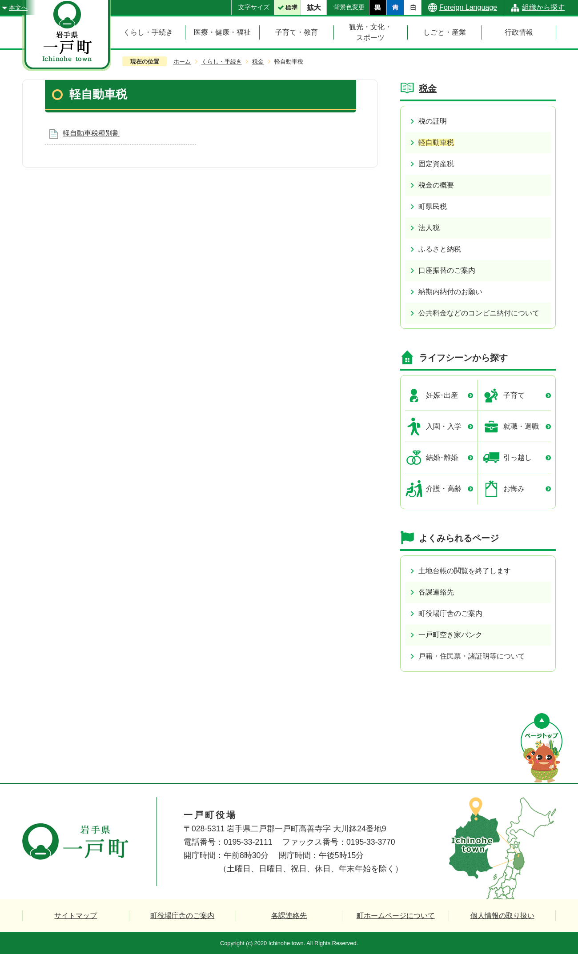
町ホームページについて (396, 915)
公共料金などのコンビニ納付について (478, 313)
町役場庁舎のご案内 (450, 613)
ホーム (182, 61)
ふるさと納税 (439, 249)
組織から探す (543, 7)
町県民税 (432, 206)
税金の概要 (436, 185)
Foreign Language (468, 7)
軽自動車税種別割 (91, 133)
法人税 (429, 228)
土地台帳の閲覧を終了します (464, 571)
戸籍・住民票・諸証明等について (471, 656)
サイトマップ (75, 915)
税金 (258, 61)
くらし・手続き (221, 61)
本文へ (18, 7)
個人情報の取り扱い (502, 915)
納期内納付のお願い (450, 291)
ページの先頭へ (541, 748)
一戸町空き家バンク (450, 635)
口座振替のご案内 (446, 270)
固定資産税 (436, 164)
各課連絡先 (436, 592)
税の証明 (432, 121)
